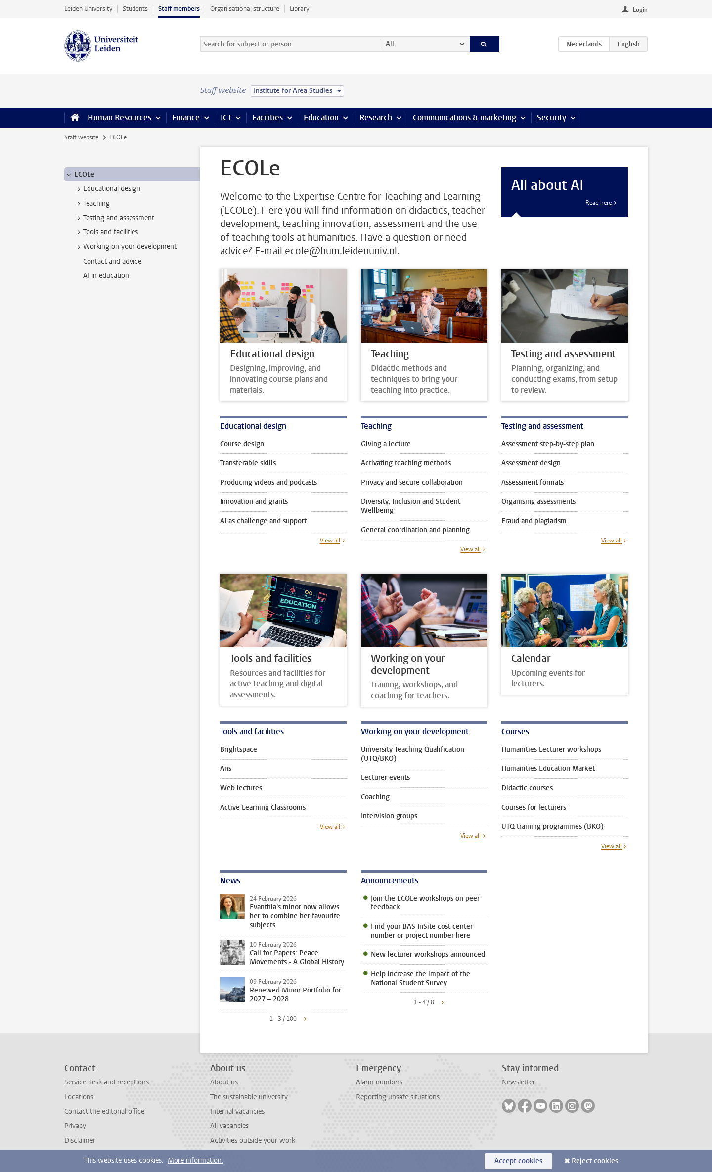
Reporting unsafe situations (398, 1097)
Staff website (81, 137)
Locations (78, 1097)
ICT (226, 117)
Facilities (267, 117)
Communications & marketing (464, 117)
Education (321, 117)
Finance (186, 117)
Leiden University (88, 8)
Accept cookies (518, 1161)
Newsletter (518, 1082)
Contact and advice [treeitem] (112, 261)
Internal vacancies (237, 1111)
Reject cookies (595, 1161)
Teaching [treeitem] (92, 204)
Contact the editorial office (104, 1111)
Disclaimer (79, 1140)
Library (299, 8)
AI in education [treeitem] (106, 275)
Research (375, 117)
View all (330, 540)
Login (640, 10)
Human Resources (119, 117)
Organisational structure (244, 8)
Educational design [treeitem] (107, 189)
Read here (598, 203)
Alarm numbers (379, 1082)
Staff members (179, 8)
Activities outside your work (252, 1140)
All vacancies (229, 1125)
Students (135, 8)
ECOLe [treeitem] (79, 175)
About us (224, 1082)
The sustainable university (249, 1097)
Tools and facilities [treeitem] (106, 232)
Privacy (75, 1125)
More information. (195, 1160)
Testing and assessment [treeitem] (114, 218)
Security (551, 117)
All (390, 43)
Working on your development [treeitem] (125, 247)
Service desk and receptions (106, 1082)
